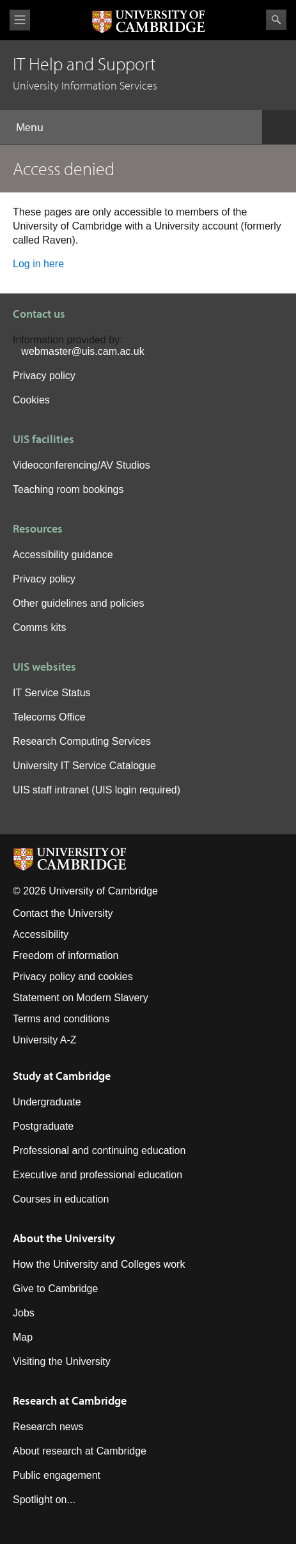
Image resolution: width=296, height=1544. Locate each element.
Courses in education (61, 1199)
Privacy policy (44, 375)
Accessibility (40, 934)
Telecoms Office (49, 717)
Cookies (31, 399)
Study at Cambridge (62, 1075)
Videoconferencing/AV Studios (81, 465)
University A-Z (45, 1039)
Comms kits (39, 627)
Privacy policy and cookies (73, 976)
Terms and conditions (61, 1018)
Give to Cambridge (55, 1288)
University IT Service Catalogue (84, 765)
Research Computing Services (82, 741)
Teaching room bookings (68, 489)
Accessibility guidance (63, 554)
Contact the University (63, 913)
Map (23, 1337)
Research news (48, 1426)
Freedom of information (65, 955)
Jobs (24, 1312)
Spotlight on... (44, 1499)
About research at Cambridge (79, 1451)
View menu (20, 20)
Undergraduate (47, 1101)
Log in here (38, 263)
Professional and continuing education (99, 1150)
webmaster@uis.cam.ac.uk (82, 351)
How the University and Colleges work (99, 1264)
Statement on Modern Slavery (80, 997)
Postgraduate (43, 1126)
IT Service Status (52, 692)
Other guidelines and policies (78, 603)
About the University (64, 1238)
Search (276, 20)
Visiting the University (62, 1361)
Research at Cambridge (70, 1400)
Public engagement (56, 1475)
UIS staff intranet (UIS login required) (96, 789)
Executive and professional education (97, 1174)
